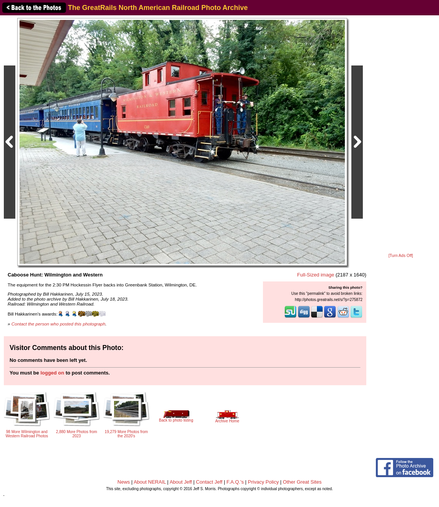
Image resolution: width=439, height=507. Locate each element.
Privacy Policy (263, 482)
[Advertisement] (400, 135)
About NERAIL (150, 482)
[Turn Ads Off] (400, 256)
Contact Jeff (209, 482)
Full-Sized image (315, 275)
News (124, 482)
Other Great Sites (302, 482)
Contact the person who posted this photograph (58, 323)
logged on (52, 373)
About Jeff (181, 482)
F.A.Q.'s (235, 482)
